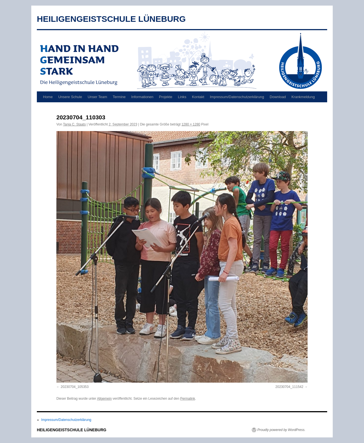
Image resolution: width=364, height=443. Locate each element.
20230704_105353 (74, 387)
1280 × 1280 (190, 124)
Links (182, 97)
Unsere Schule (70, 97)
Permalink (187, 399)
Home (48, 97)
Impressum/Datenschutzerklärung (237, 97)
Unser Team (97, 97)
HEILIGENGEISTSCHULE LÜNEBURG (111, 18)
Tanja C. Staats (74, 124)
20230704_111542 (289, 387)
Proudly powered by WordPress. (281, 430)
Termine (119, 97)
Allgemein (104, 399)
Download (278, 97)
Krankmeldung (303, 97)
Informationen (142, 97)
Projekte (166, 97)
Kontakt (198, 97)
